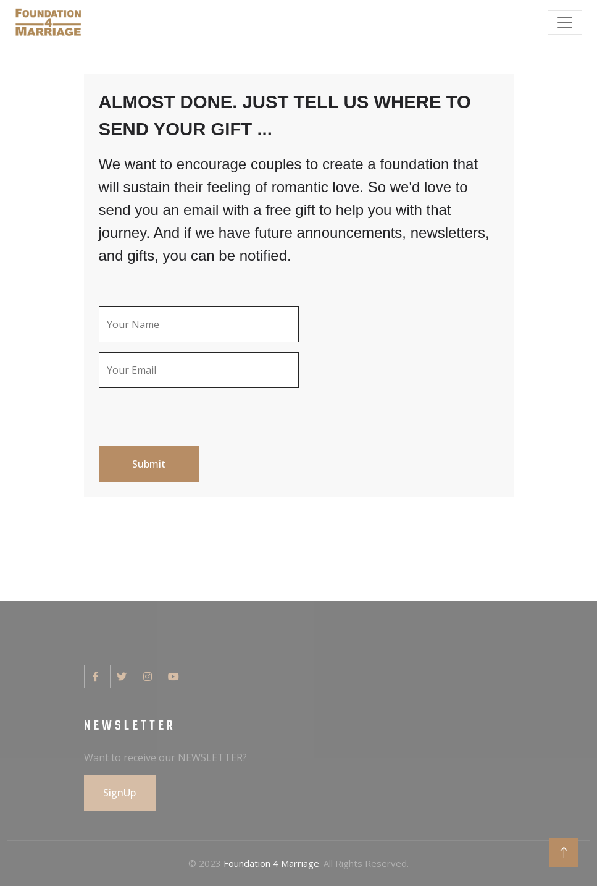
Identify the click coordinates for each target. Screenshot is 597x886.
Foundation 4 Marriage (271, 863)
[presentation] (192, 423)
